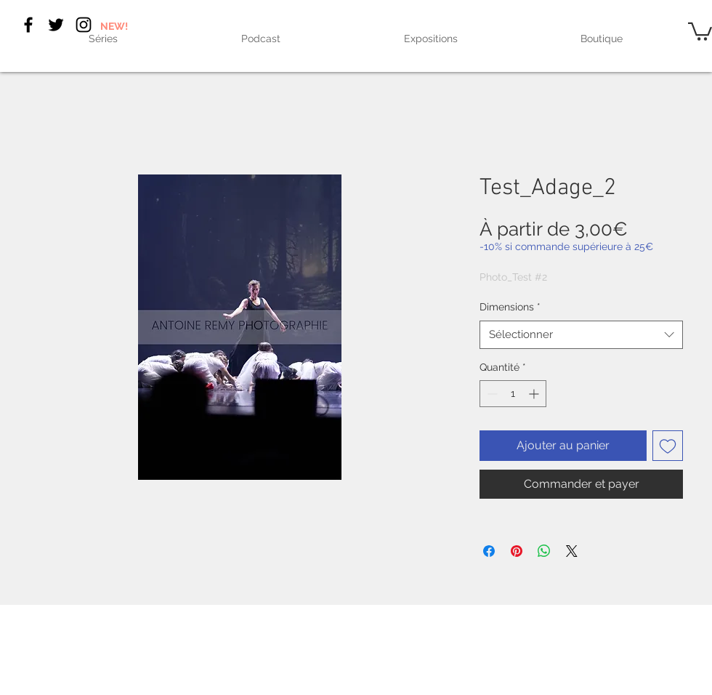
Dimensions (510, 307)
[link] (700, 30)
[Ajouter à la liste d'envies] (667, 445)
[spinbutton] (513, 393)
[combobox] (581, 335)
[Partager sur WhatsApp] (544, 551)
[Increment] (535, 393)
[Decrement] (491, 393)
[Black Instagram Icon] (83, 25)
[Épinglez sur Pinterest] (516, 551)
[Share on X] (571, 551)
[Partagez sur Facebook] (489, 551)
